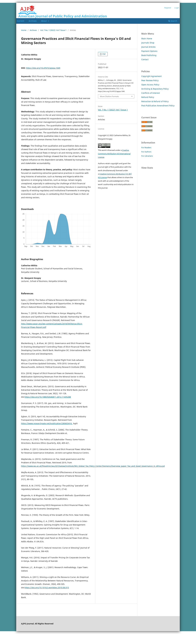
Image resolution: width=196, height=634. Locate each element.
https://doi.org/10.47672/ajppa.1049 (43, 68)
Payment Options (149, 51)
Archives (33, 21)
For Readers (146, 147)
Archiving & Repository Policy (155, 88)
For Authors (146, 151)
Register (167, 7)
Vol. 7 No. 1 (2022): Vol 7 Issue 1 (53, 30)
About (44, 21)
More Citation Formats (109, 96)
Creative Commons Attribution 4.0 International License (114, 153)
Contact (144, 59)
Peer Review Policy (150, 80)
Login (176, 7)
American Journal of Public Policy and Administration (62, 16)
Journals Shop (147, 42)
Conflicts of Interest (150, 93)
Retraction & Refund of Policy (155, 101)
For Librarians (147, 156)
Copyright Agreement (151, 76)
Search (172, 21)
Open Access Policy (150, 84)
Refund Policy (147, 97)
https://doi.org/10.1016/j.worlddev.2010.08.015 (47, 587)
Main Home (146, 38)
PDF (104, 54)
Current (20, 21)
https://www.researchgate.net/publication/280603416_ (47, 423)
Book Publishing (148, 55)
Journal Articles (148, 47)
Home (23, 30)
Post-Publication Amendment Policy (157, 105)
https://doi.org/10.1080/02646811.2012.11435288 (48, 397)
